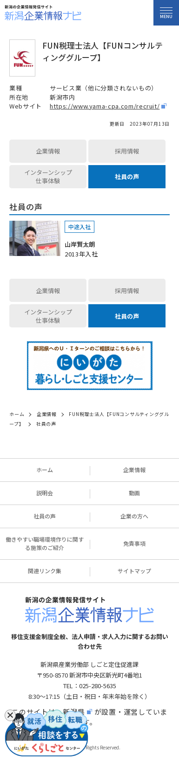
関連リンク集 (44, 571)
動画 (134, 493)
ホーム (44, 469)
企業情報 (48, 151)
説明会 (44, 493)
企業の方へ (134, 516)
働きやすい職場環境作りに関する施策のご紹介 (45, 543)
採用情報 (127, 151)
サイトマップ (134, 571)
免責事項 (134, 543)
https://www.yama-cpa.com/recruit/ (104, 106)
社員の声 (127, 176)
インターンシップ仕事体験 (48, 176)
